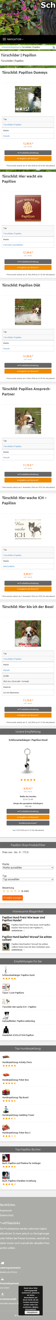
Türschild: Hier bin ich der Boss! (27, 607)
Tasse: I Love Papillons (13, 993)
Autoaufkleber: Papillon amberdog (18, 1021)
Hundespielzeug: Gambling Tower (18, 1115)
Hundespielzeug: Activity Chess (17, 1062)
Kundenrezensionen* (28, 823)
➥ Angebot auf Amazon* (28, 158)
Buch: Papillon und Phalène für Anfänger (21, 1163)
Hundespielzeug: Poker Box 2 (16, 1132)
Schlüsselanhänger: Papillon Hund (28, 740)
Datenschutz (7, 1215)
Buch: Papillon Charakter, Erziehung (19, 1181)
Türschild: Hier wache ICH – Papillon (19, 1007)
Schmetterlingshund (10, 47)
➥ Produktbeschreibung (28, 153)
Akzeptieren (32, 1312)
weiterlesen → (18, 930)
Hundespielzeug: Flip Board (15, 1097)
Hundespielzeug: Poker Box (15, 1080)
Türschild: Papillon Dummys (24, 72)
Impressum (6, 1210)
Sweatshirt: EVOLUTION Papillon (18, 1035)
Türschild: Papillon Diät (21, 285)
